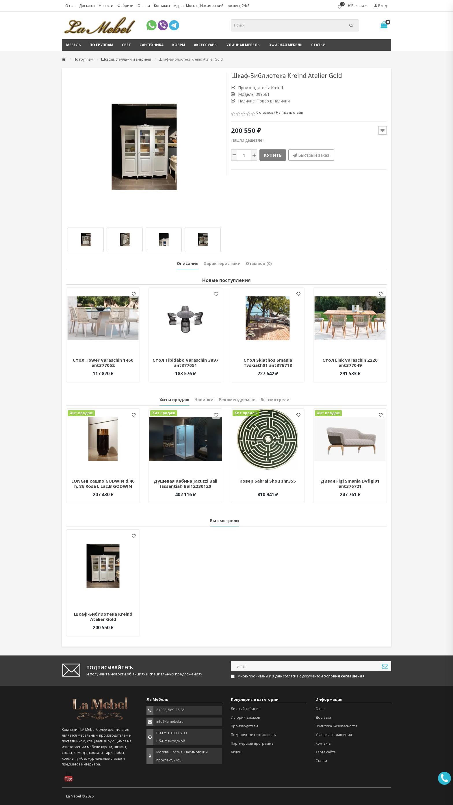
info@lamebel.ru (169, 721)
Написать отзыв (289, 112)
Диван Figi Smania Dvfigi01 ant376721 (350, 483)
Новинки (203, 399)
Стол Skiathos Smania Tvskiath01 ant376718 (268, 362)
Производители (244, 726)
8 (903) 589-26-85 (170, 709)
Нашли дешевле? (247, 140)
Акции (236, 752)
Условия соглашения (333, 734)
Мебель (73, 44)
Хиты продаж (174, 399)
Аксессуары (206, 44)
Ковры (178, 44)
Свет (126, 44)
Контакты (162, 5)
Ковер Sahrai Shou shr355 (268, 481)
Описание (187, 263)
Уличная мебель (243, 44)
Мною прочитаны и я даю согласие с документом (298, 676)
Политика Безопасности (336, 726)
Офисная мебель (285, 44)
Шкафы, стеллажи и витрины (126, 59)
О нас (70, 5)
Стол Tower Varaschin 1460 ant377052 (103, 362)
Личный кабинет (245, 708)
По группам (101, 44)
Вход (380, 5)
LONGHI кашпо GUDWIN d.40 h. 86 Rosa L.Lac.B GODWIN (103, 483)
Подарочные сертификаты (253, 734)
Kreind (277, 87)
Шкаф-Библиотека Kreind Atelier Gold (103, 616)
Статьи (318, 44)
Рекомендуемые (237, 399)
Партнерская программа (252, 743)
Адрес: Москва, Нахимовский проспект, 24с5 (212, 5)
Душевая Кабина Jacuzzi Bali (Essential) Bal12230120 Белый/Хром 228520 (185, 486)
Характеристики (222, 263)
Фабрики (125, 5)
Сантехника (152, 44)
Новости (106, 5)
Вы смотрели (275, 399)
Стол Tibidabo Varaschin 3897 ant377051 (185, 362)
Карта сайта (325, 752)
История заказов (245, 717)
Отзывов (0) (259, 263)
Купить (273, 155)
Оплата (144, 5)
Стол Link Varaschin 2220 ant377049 (350, 362)
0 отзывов (264, 112)
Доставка (87, 5)
